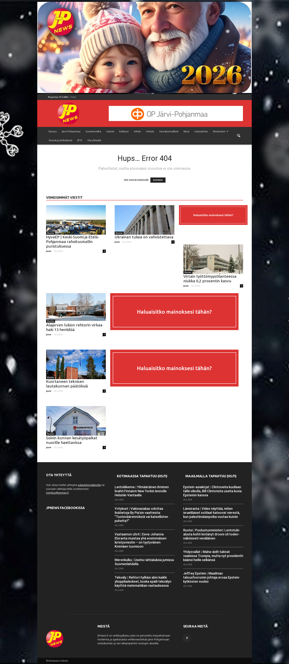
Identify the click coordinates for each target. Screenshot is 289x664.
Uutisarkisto (201, 131)
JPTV (79, 140)
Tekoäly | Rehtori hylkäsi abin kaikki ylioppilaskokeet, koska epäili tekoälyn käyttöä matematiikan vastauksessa (143, 581)
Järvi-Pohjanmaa (71, 131)
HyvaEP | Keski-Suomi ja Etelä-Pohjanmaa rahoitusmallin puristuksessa (72, 241)
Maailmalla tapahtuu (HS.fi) (210, 476)
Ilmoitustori (220, 131)
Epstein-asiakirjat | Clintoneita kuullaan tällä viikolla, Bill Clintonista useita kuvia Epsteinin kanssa (212, 491)
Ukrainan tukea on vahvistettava (144, 237)
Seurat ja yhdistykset (60, 140)
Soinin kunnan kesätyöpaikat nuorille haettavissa (71, 440)
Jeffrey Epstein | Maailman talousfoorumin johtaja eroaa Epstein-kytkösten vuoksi (211, 577)
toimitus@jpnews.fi (57, 492)
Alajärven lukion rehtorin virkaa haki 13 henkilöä (74, 327)
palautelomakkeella (89, 485)
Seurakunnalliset (168, 131)
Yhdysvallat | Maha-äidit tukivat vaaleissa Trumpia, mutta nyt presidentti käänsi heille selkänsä (213, 556)
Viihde (137, 131)
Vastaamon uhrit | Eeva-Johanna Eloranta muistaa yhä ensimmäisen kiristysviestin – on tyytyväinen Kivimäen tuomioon (140, 540)
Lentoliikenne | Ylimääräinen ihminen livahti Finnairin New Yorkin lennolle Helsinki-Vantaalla (142, 491)
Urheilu (150, 131)
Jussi (48, 251)
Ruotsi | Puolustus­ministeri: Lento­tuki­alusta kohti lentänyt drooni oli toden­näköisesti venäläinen (211, 534)
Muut (186, 131)
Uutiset (110, 131)
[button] (238, 135)
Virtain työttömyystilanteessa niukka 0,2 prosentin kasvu (209, 278)
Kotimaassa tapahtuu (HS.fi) (142, 476)
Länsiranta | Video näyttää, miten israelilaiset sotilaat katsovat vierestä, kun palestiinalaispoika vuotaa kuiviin (211, 513)
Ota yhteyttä (94, 140)
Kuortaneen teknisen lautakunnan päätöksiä (67, 383)
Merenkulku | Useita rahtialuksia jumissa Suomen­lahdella (144, 562)
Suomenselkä (93, 131)
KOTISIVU (158, 180)
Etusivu (53, 131)
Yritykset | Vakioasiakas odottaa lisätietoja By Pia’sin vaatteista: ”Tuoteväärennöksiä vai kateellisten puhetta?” (141, 515)
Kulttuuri (124, 131)
